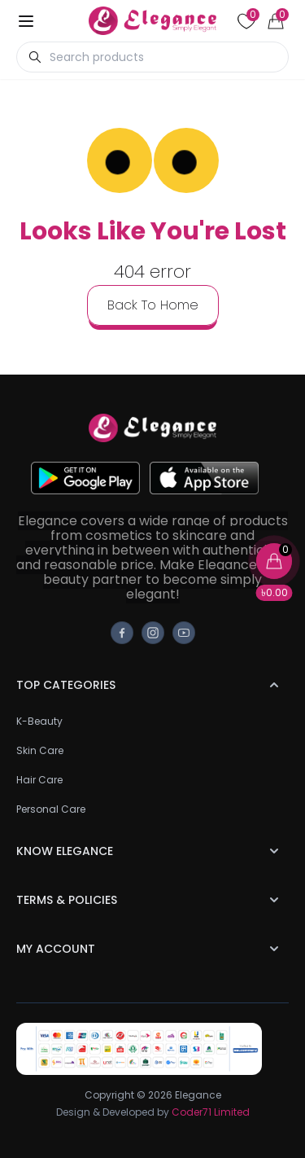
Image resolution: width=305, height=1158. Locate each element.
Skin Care (39, 750)
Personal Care (50, 809)
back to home (152, 305)
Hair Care (39, 780)
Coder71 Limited (211, 1112)
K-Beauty (39, 721)
